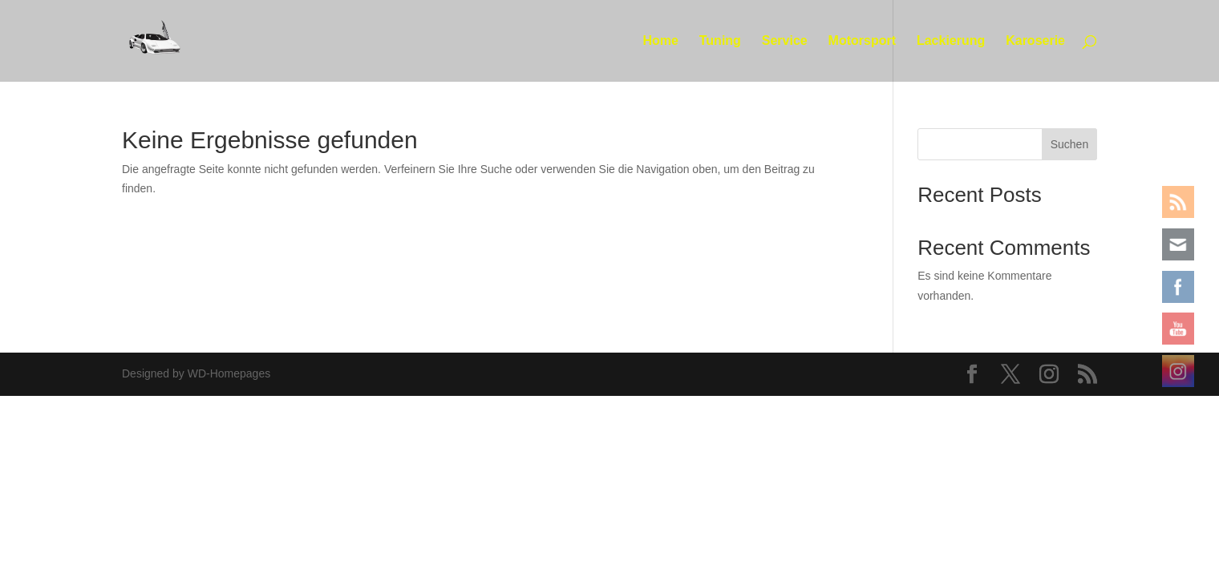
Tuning (720, 41)
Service (785, 41)
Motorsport (862, 41)
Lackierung (951, 41)
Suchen (1069, 144)
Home (660, 41)
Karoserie (1035, 41)
